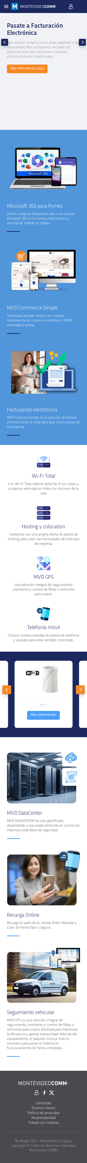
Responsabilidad (44, 1118)
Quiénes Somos (43, 1108)
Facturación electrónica (32, 410)
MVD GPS (44, 577)
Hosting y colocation (43, 526)
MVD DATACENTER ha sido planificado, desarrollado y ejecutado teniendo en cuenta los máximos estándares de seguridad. (43, 825)
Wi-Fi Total (43, 476)
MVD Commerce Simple (32, 308)
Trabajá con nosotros (43, 1122)
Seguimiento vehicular (31, 1012)
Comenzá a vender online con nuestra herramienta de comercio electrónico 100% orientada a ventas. (39, 320)
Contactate (43, 1103)
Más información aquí (27, 68)
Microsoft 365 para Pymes (35, 206)
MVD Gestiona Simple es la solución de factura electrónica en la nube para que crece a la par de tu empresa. (43, 422)
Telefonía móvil (43, 627)
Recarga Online (23, 915)
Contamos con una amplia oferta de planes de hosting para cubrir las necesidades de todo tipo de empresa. (43, 538)
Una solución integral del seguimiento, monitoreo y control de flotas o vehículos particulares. (43, 589)
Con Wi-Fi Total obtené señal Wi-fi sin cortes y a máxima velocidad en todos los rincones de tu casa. (43, 488)
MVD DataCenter (24, 813)
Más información (43, 714)
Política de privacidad (43, 1113)
